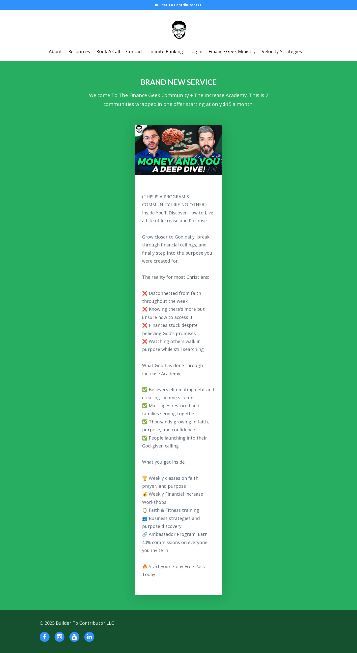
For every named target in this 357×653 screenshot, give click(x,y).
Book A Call (108, 51)
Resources (79, 51)
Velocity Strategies (282, 51)
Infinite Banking (166, 51)
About (55, 51)
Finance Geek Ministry (232, 51)
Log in (195, 51)
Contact (134, 51)
